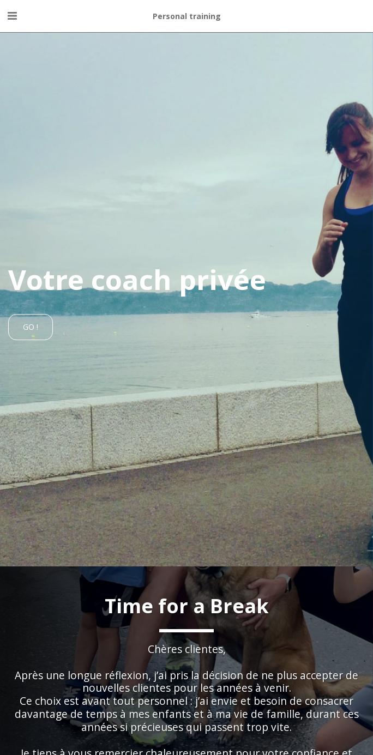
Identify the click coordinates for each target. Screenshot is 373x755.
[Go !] (30, 327)
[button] (12, 15)
